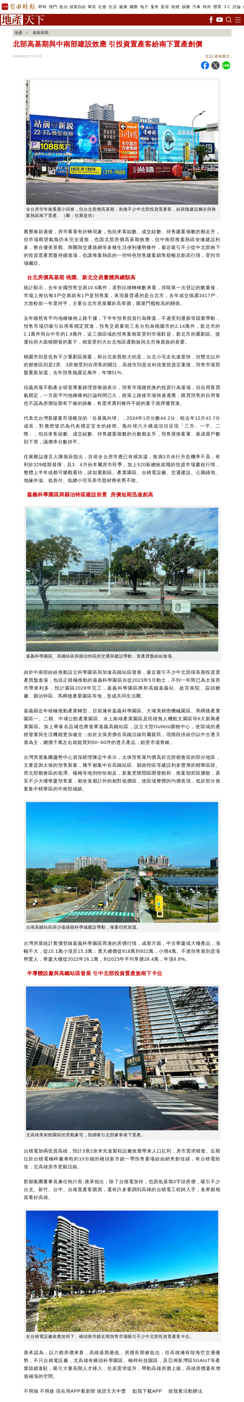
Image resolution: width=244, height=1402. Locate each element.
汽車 (196, 7)
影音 (165, 7)
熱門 (53, 7)
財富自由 (77, 7)
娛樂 (186, 7)
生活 (113, 7)
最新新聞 (41, 33)
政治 (63, 7)
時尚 (207, 7)
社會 (102, 7)
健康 (123, 7)
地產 (19, 33)
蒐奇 (154, 7)
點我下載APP (147, 1391)
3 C (227, 7)
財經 (175, 7)
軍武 (92, 7)
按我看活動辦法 (185, 1391)
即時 (42, 7)
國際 (134, 7)
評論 (237, 7)
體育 (217, 7)
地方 (144, 7)
